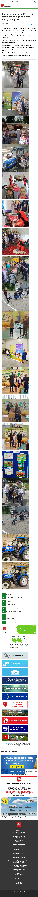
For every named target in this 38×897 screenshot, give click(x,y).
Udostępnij (33, 25)
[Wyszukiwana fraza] (26, 2)
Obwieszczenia (19, 883)
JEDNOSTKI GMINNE (8, 604)
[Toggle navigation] (34, 5)
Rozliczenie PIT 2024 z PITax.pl (11, 743)
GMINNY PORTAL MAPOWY (10, 618)
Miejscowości (19, 881)
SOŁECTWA (6, 594)
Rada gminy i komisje (19, 882)
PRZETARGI (6, 601)
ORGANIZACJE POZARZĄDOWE (11, 608)
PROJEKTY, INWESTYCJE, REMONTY (12, 597)
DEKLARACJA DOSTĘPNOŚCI (10, 622)
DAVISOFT (19, 894)
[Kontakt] (17, 1)
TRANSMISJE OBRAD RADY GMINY (12, 611)
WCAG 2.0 (23, 894)
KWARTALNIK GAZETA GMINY (10, 615)
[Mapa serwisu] (14, 1)
